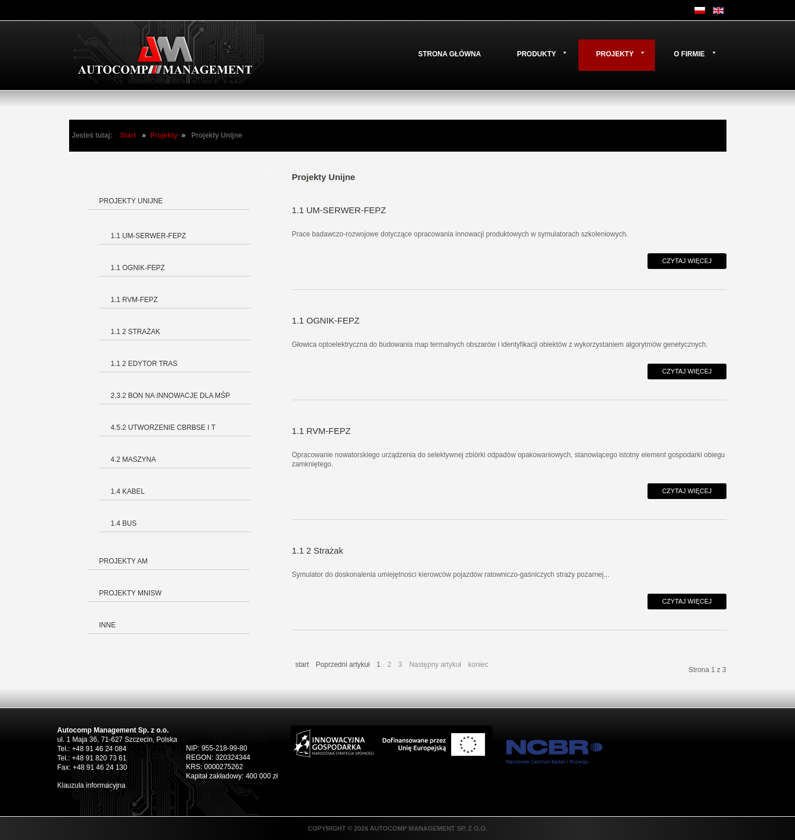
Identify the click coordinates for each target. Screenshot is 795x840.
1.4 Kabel (128, 491)
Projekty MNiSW (130, 593)
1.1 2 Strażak (135, 332)
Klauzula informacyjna (91, 785)
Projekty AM (123, 561)
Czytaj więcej (686, 260)
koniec (478, 664)
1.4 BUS (124, 523)
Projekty (615, 54)
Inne (107, 625)
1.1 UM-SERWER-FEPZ (148, 236)
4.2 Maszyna (133, 459)
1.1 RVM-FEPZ (134, 300)
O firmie (689, 54)
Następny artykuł (435, 664)
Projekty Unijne (131, 201)
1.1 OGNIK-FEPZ (138, 268)
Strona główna (449, 54)
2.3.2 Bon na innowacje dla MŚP (171, 396)
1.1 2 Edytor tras (144, 364)
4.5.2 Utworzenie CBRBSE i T (163, 427)
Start (128, 135)
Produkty (536, 54)
